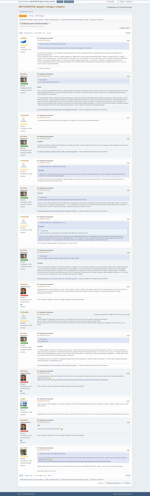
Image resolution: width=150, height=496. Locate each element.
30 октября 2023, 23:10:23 (43, 76)
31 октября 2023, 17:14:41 (43, 190)
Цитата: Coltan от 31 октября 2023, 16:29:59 (53, 166)
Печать (128, 33)
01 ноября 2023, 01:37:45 (43, 252)
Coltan (24, 74)
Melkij (24, 38)
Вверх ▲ (130, 494)
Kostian (25, 284)
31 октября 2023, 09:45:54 (43, 117)
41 (42, 33)
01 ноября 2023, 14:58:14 (43, 335)
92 (48, 33)
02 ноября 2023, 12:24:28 (43, 449)
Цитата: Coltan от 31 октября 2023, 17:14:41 (53, 222)
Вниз (20, 33)
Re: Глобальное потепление (45, 38)
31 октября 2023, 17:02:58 (43, 162)
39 (37, 33)
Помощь (115, 494)
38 (35, 33)
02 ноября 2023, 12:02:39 (43, 400)
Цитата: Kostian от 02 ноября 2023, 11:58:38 (52, 453)
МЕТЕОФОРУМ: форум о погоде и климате (42, 6)
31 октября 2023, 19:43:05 (43, 218)
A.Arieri (25, 448)
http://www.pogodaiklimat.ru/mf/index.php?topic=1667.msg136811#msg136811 (57, 109)
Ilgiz (23, 399)
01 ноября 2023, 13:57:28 (43, 286)
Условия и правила (122, 494)
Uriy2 (86, 19)
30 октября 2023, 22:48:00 (43, 40)
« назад (121, 28)
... (34, 33)
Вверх (21, 475)
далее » (127, 28)
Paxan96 (25, 115)
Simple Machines (30, 494)
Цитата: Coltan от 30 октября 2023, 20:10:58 (53, 44)
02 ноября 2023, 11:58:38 (43, 373)
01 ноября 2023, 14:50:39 (43, 314)
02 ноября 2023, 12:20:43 (43, 422)
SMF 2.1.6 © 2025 (22, 494)
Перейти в (100, 483)
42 (44, 33)
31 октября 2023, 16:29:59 (43, 138)
